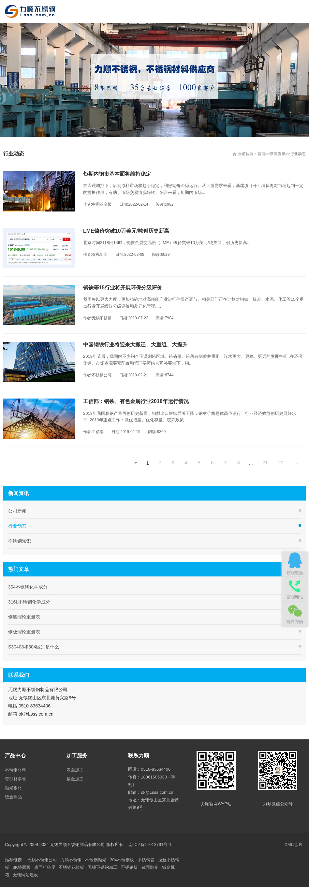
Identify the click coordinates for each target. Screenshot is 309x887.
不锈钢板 (129, 867)
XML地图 (293, 844)
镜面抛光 (149, 867)
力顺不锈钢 (70, 859)
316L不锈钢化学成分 (29, 601)
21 (265, 462)
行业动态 (298, 154)
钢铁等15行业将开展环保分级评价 (122, 287)
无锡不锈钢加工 (102, 867)
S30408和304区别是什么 (33, 646)
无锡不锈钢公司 (42, 859)
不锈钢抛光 (95, 859)
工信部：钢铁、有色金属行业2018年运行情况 (136, 401)
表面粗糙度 (44, 867)
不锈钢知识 (19, 541)
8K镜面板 (22, 867)
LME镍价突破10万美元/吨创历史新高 (126, 231)
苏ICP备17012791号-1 (151, 844)
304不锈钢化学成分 (28, 586)
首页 (261, 154)
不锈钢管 (146, 859)
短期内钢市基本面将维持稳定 (117, 174)
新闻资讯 (278, 154)
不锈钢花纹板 (71, 867)
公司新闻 (17, 511)
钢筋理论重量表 (24, 616)
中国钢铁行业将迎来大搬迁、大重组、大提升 (135, 344)
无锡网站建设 (25, 874)
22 (281, 462)
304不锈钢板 (122, 859)
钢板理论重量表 (24, 631)
